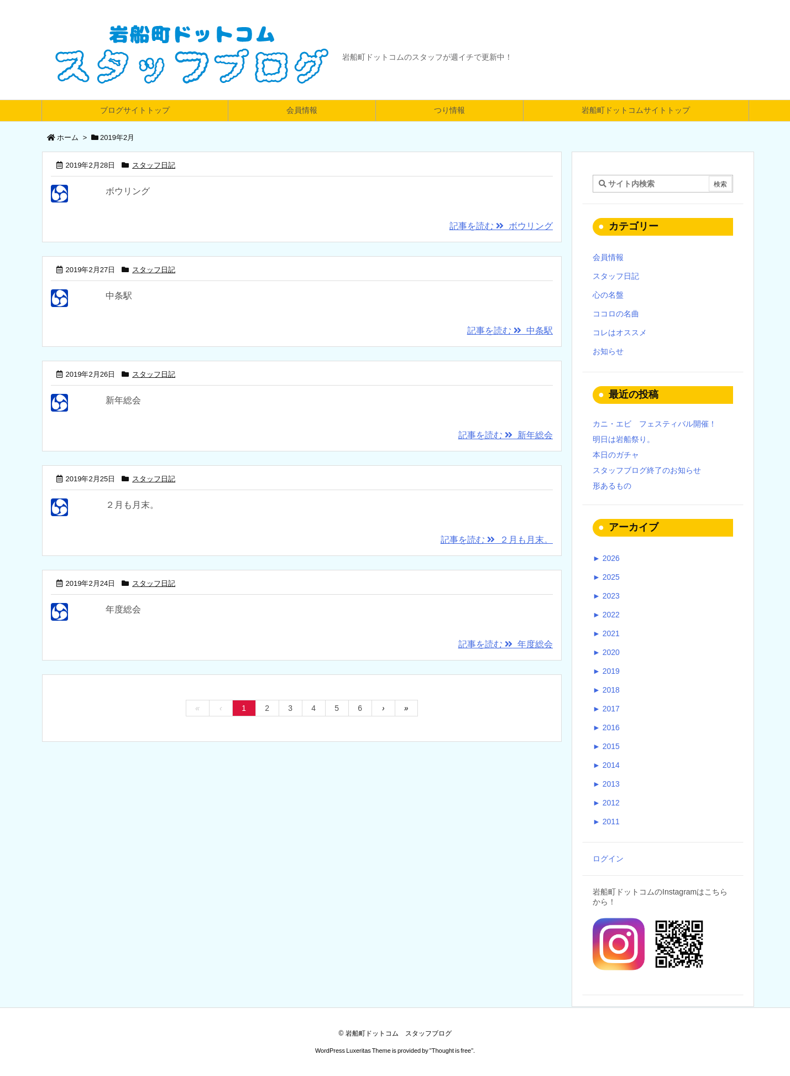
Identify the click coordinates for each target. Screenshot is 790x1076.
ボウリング (128, 191)
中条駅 (119, 295)
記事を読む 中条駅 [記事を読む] (510, 330)
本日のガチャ (616, 454)
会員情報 (608, 257)
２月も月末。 (132, 505)
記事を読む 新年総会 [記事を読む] (505, 435)
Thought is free (451, 1050)
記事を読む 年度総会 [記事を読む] (505, 644)
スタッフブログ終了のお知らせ (647, 470)
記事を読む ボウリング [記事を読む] (501, 226)
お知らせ (608, 351)
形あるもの (612, 485)
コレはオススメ (620, 332)
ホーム (68, 137)
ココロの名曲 (616, 313)
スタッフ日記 (153, 165)
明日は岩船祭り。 (624, 439)
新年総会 (123, 400)
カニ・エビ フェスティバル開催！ (654, 423)
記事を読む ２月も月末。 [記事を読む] (497, 539)
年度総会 (123, 609)
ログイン (608, 858)
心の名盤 (608, 294)
